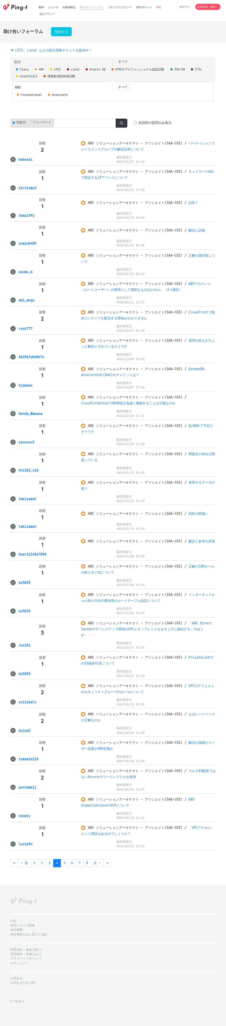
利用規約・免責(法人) (26, 954)
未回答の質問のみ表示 (154, 123)
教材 (41, 7)
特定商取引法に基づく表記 (28, 934)
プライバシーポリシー (25, 958)
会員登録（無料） (207, 6)
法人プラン (46, 13)
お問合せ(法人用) (23, 983)
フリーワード (42, 122)
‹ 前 (24, 863)
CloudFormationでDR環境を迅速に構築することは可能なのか (128, 403)
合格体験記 (69, 7)
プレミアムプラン (119, 7)
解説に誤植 (196, 230)
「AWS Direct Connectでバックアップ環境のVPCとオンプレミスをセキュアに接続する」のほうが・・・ (146, 629)
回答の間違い (198, 513)
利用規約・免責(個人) (26, 950)
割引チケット (144, 7)
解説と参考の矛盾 (201, 541)
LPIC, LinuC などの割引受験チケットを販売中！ (51, 50)
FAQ (158, 7)
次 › (97, 863)
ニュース (53, 7)
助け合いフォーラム (92, 7)
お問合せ (16, 978)
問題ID (21, 122)
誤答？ (193, 203)
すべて (123, 62)
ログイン (184, 6)
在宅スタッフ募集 (22, 925)
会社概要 (16, 930)
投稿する (61, 32)
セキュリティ (19, 963)
